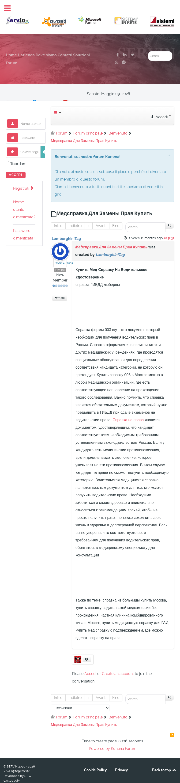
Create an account (118, 663)
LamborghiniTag (66, 228)
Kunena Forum (123, 738)
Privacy (121, 759)
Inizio (58, 215)
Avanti (101, 215)
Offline (60, 259)
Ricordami (18, 153)
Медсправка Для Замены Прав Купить (111, 236)
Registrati (23, 178)
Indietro (75, 215)
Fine (115, 215)
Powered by (99, 738)
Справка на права (128, 409)
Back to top (164, 759)
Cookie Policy (95, 759)
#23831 (169, 227)
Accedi (15, 164)
